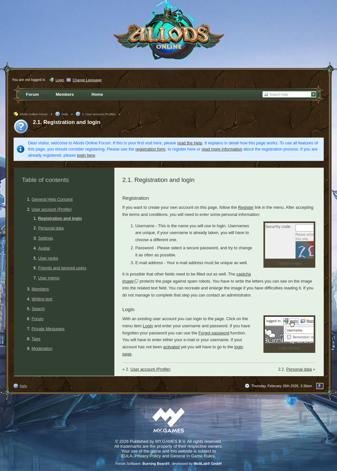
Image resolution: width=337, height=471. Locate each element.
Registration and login (60, 218)
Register (246, 207)
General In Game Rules (192, 456)
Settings (45, 238)
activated (171, 346)
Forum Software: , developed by (168, 463)
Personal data (51, 228)
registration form (150, 149)
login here (86, 155)
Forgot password (213, 333)
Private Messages (48, 328)
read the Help (189, 142)
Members (40, 288)
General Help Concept (52, 199)
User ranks (48, 258)
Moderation (42, 348)
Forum (38, 318)
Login (148, 325)
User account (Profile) (52, 209)
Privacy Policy (148, 456)
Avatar (44, 248)
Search (38, 308)
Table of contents (45, 179)
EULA (126, 456)
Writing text (42, 299)
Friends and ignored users (62, 267)
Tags (36, 338)
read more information (222, 149)
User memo (49, 277)
